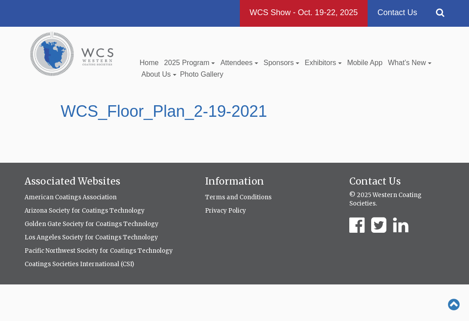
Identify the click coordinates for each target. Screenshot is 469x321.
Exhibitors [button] (323, 62)
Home (149, 62)
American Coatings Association (71, 197)
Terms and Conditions (238, 197)
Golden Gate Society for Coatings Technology (92, 224)
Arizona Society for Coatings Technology (85, 210)
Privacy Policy (225, 210)
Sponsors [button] (281, 62)
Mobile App (364, 62)
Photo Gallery (201, 74)
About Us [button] (159, 74)
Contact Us (397, 12)
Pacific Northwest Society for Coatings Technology (99, 251)
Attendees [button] (239, 62)
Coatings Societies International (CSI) (79, 264)
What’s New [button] (409, 62)
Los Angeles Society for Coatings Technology (91, 237)
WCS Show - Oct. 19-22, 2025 (304, 12)
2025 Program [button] (189, 62)
